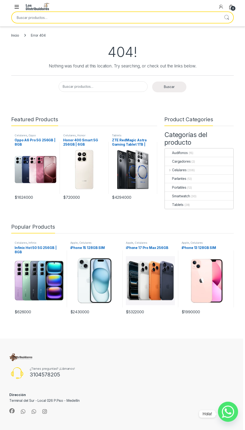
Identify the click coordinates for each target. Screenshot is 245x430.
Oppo (32, 135)
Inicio (15, 35)
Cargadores (178, 161)
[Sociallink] (12, 410)
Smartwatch (177, 196)
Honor (81, 135)
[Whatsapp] (228, 414)
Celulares (21, 135)
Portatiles (175, 187)
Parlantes (175, 178)
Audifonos (176, 153)
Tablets (117, 135)
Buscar (226, 17)
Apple (74, 242)
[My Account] (221, 7)
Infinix (32, 242)
